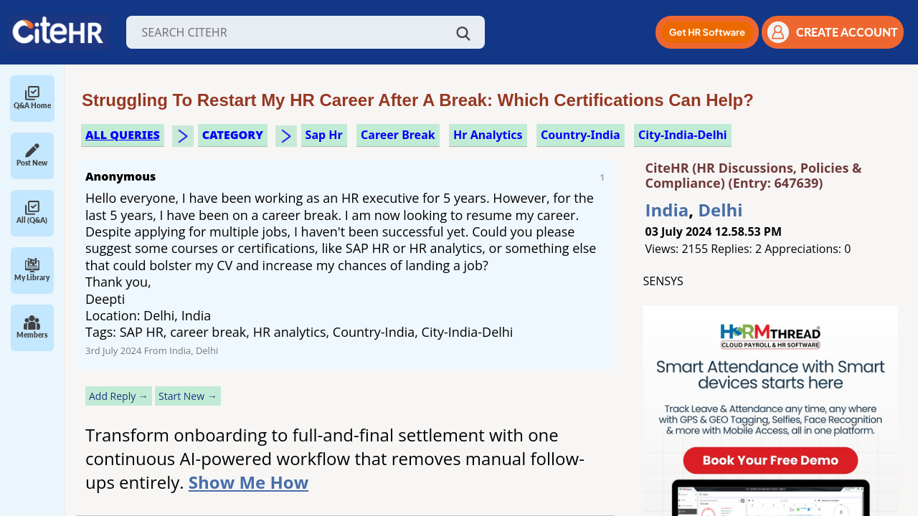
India (667, 209)
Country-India (580, 135)
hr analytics (488, 135)
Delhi (720, 209)
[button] (707, 32)
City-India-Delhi (682, 135)
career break (398, 135)
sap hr (324, 135)
